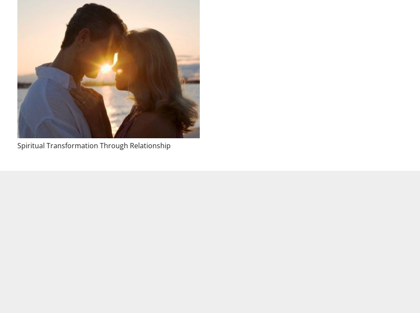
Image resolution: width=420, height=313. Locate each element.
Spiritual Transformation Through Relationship (94, 145)
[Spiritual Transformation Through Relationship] (108, 69)
